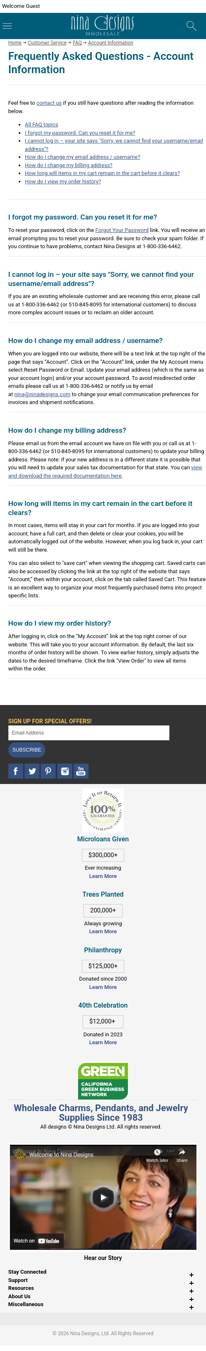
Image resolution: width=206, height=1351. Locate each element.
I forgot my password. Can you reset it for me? (80, 133)
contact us (49, 103)
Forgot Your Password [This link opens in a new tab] (122, 230)
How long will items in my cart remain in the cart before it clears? (102, 173)
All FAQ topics (41, 124)
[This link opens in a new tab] (103, 1067)
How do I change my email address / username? (82, 157)
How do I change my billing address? (69, 165)
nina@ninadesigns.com (42, 394)
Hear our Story (103, 1258)
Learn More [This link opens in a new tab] (103, 931)
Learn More (103, 876)
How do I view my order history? (63, 181)
